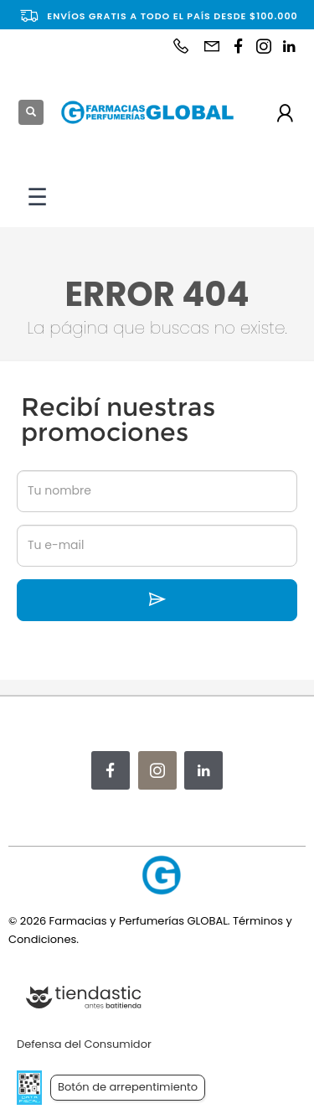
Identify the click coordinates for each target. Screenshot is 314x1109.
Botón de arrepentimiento (128, 1087)
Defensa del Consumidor (84, 1044)
